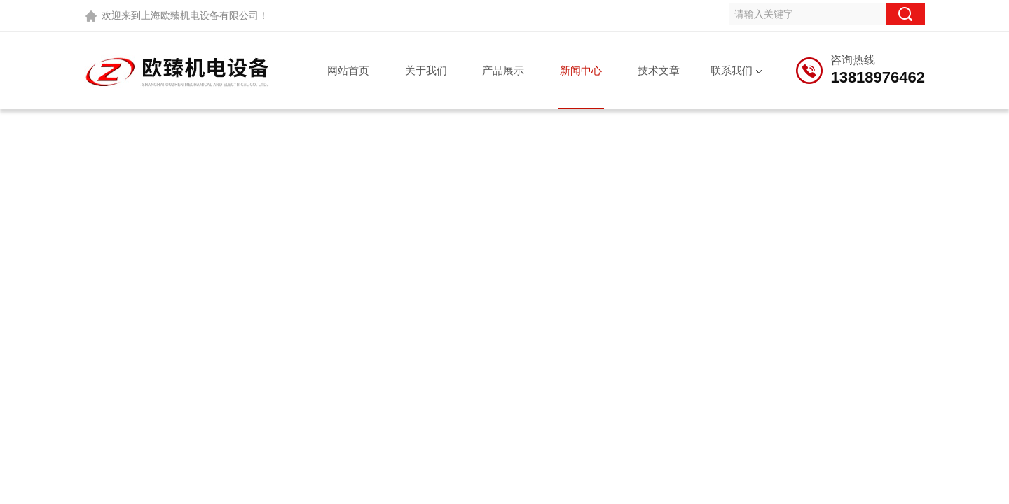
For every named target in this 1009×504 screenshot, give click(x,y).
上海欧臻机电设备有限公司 (200, 15)
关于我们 (426, 70)
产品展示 (503, 70)
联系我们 (732, 70)
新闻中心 (581, 70)
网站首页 (348, 70)
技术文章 (659, 70)
